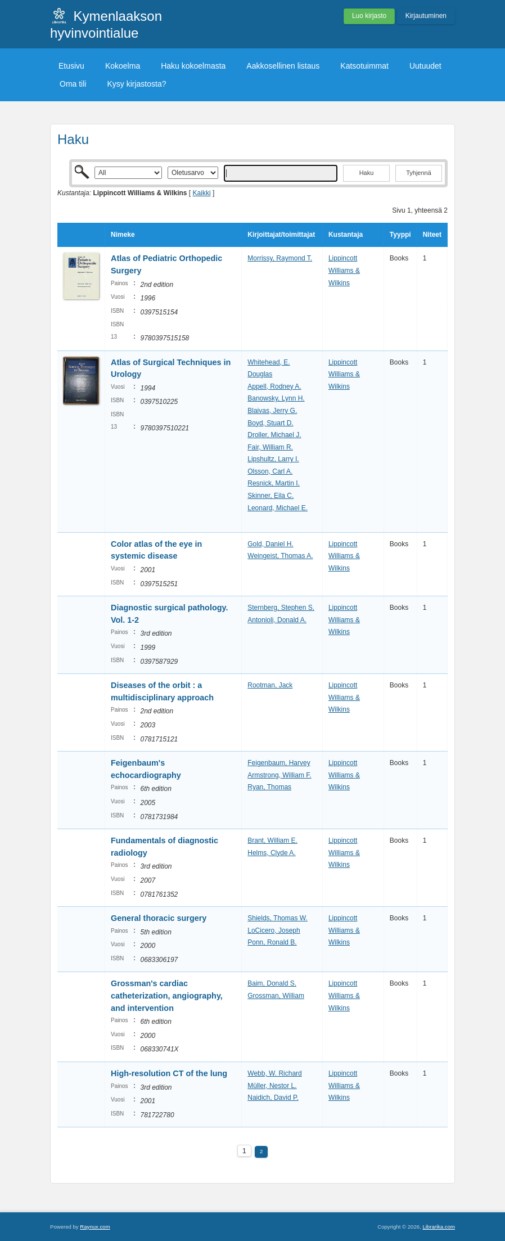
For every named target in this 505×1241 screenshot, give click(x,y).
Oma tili (73, 83)
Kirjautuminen (426, 16)
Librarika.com (438, 1227)
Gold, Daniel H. (270, 544)
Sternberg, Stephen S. (280, 607)
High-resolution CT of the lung (169, 1073)
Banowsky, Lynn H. (275, 398)
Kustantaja (345, 235)
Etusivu (71, 65)
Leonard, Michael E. (277, 508)
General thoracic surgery (158, 918)
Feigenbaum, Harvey (278, 763)
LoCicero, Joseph (273, 930)
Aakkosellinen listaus (282, 65)
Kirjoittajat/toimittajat (281, 235)
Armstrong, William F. (279, 775)
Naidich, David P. (273, 1097)
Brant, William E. (272, 840)
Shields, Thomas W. (277, 918)
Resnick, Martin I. (273, 483)
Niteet (432, 235)
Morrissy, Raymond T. (279, 258)
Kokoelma (122, 65)
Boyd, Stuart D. (270, 423)
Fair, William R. (270, 447)
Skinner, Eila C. (270, 496)
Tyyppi (400, 235)
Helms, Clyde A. (271, 853)
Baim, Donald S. (271, 983)
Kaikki (202, 193)
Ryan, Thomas (269, 787)
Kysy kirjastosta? (136, 83)
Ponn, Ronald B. (271, 942)
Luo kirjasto (369, 16)
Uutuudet (425, 65)
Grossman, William (275, 996)
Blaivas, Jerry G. (272, 411)
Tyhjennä (418, 172)
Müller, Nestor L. (271, 1086)
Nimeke (123, 235)
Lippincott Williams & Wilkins (344, 270)
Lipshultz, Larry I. (273, 459)
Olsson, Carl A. (269, 471)
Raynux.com (95, 1227)
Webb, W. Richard (274, 1073)
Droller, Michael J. (274, 435)
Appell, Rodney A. (274, 386)
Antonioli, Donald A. (276, 620)
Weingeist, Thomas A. (280, 556)
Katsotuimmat (364, 65)
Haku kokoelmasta (193, 65)
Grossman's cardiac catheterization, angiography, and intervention (167, 995)
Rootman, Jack (269, 685)
